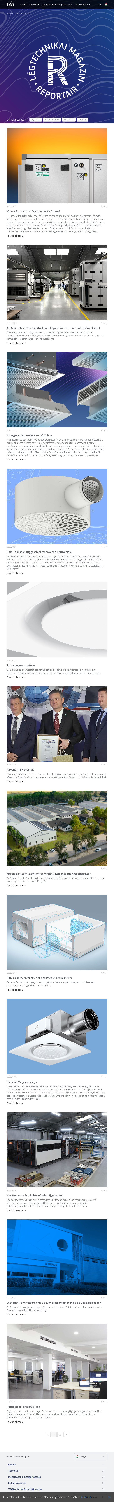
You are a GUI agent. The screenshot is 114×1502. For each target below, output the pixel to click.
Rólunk (23, 4)
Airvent (10, 13)
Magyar (81, 1456)
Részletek (86, 1497)
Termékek (34, 4)
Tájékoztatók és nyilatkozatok (25, 1489)
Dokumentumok (82, 4)
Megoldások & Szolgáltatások (57, 4)
